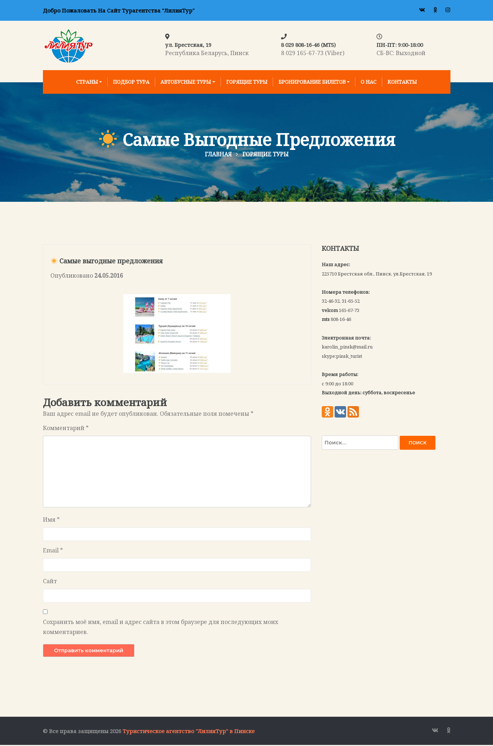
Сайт (50, 582)
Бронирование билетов (312, 81)
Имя (51, 521)
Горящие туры (246, 81)
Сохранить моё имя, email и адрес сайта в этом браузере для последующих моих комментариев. (160, 628)
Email (53, 551)
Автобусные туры (186, 81)
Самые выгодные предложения (107, 262)
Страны (87, 81)
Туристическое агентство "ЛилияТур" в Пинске (189, 732)
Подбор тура (131, 81)
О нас (368, 81)
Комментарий (66, 429)
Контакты (402, 81)
